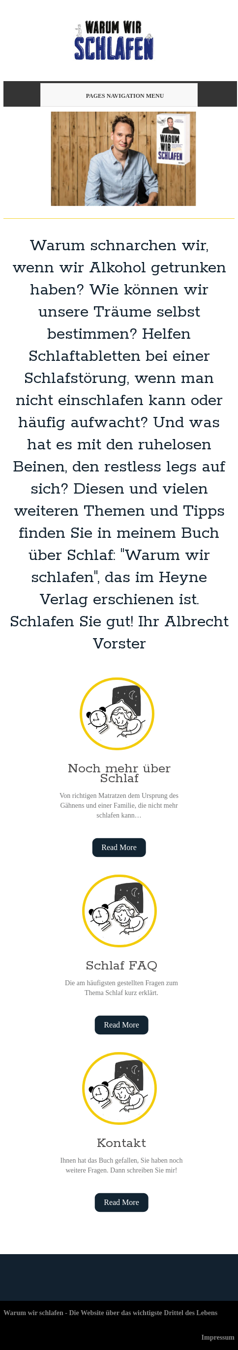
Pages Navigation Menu (118, 95)
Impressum (218, 1337)
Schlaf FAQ (121, 965)
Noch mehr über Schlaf (119, 773)
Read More (119, 847)
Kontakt (121, 1143)
